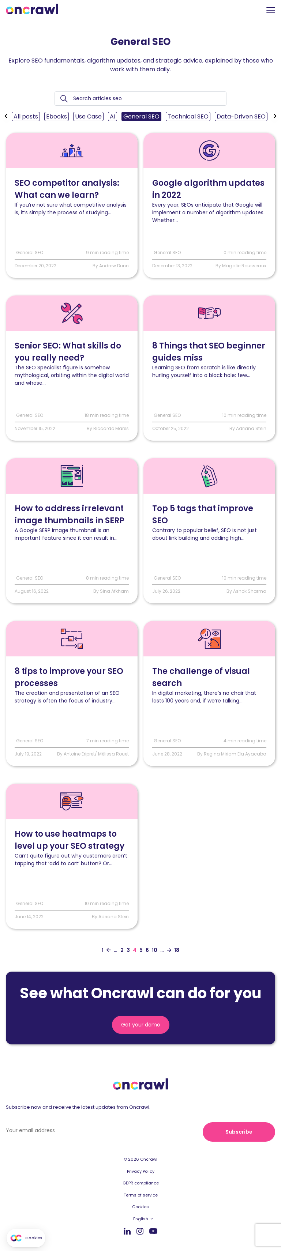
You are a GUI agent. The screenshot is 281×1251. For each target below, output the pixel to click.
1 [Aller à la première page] (103, 950)
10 (154, 950)
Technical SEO (188, 116)
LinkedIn (127, 1231)
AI (112, 116)
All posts (26, 116)
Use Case (88, 116)
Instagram (139, 1231)
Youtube (153, 1231)
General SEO (141, 116)
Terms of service (141, 1195)
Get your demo (140, 1024)
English (140, 1219)
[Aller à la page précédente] (108, 950)
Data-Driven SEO (241, 116)
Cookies (140, 1207)
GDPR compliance (141, 1183)
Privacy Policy (140, 1171)
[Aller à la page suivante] (169, 950)
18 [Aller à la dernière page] (176, 950)
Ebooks (56, 116)
